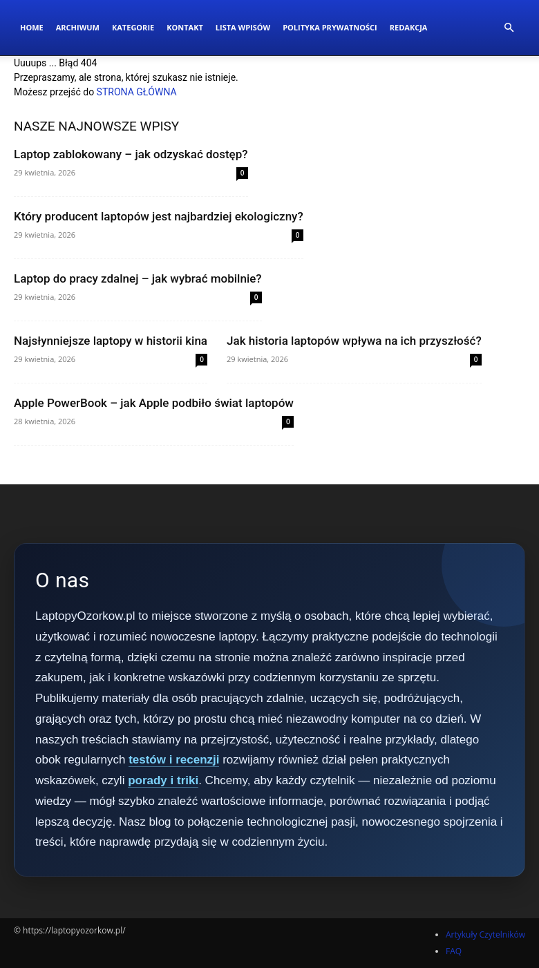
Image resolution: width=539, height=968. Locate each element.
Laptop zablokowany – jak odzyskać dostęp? (131, 154)
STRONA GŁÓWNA (137, 91)
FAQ (454, 951)
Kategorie (133, 27)
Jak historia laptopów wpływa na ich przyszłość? (354, 341)
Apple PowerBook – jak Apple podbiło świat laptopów (154, 403)
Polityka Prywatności (330, 27)
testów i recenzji (174, 759)
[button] (508, 28)
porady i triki (163, 780)
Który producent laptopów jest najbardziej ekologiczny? (158, 216)
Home (32, 27)
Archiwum (78, 27)
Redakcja (409, 27)
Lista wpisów (243, 27)
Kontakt (185, 27)
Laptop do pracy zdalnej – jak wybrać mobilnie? (138, 278)
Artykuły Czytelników (485, 934)
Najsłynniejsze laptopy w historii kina (110, 341)
